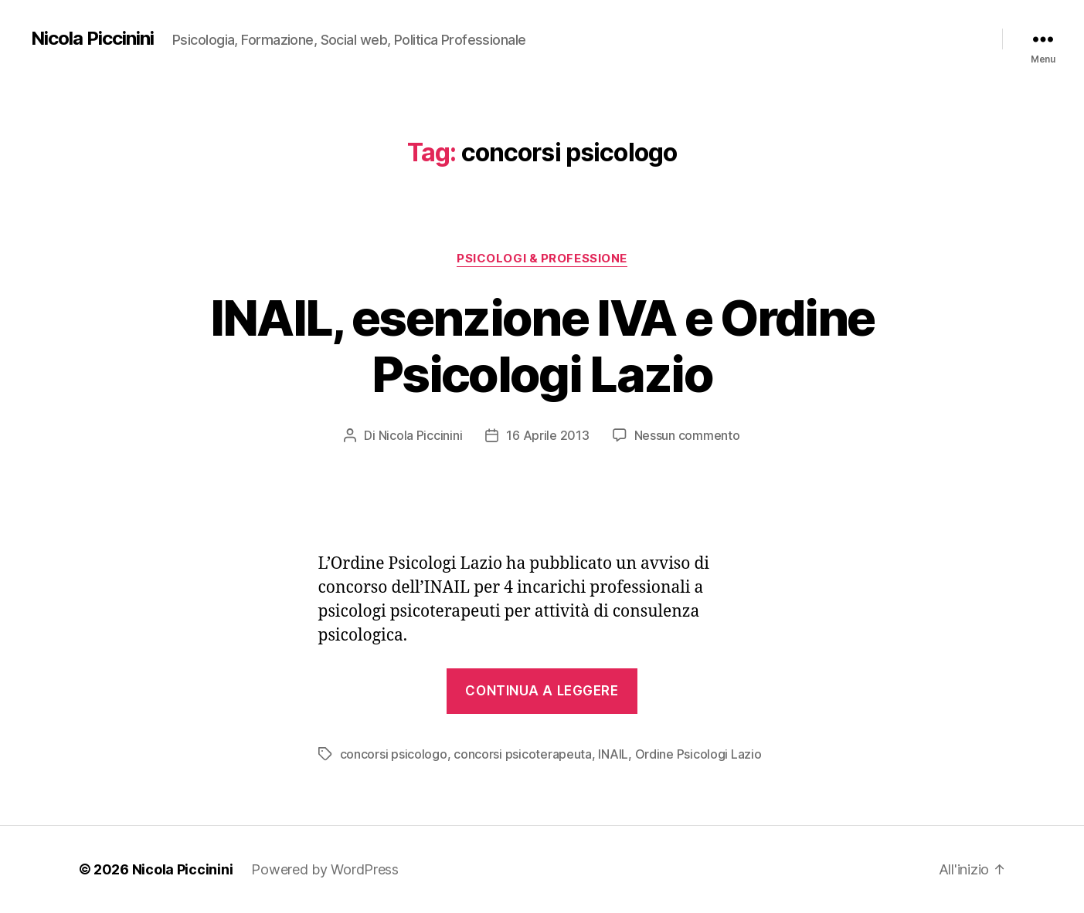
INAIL (613, 754)
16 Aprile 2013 (547, 435)
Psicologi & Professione (542, 258)
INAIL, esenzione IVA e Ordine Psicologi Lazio (542, 346)
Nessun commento (687, 435)
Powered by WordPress (325, 869)
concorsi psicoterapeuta (523, 754)
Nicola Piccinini (92, 38)
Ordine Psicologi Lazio (698, 754)
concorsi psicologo (393, 754)
